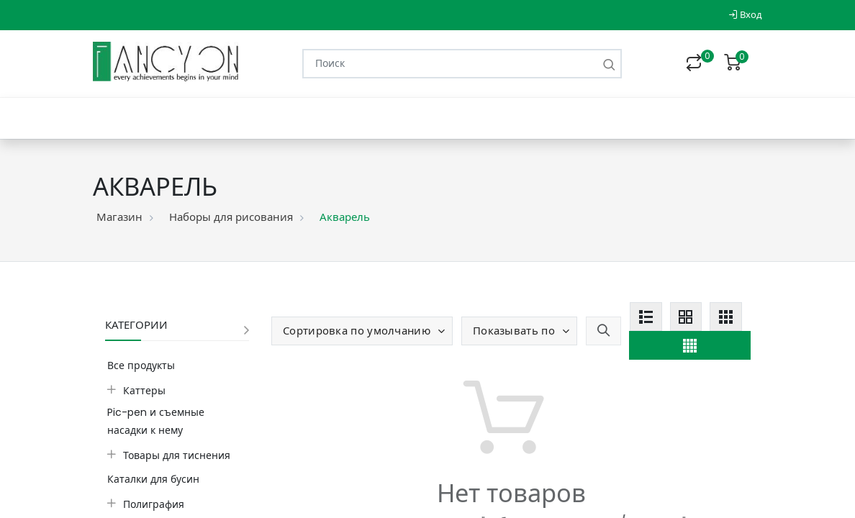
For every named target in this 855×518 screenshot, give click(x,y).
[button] (362, 331)
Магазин (119, 216)
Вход (745, 15)
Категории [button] (136, 324)
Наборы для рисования (231, 216)
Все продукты (141, 365)
